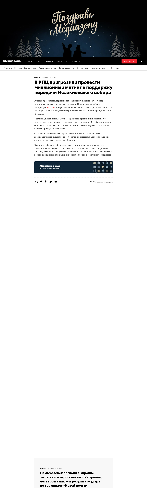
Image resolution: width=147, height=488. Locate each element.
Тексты (59, 61)
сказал (50, 108)
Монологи (8, 67)
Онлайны (49, 61)
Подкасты (76, 61)
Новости (29, 61)
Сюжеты (39, 61)
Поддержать (129, 61)
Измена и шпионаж (98, 67)
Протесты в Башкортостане (25, 67)
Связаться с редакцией (101, 181)
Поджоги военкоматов (47, 67)
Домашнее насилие (66, 67)
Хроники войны (82, 67)
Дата (66, 61)
